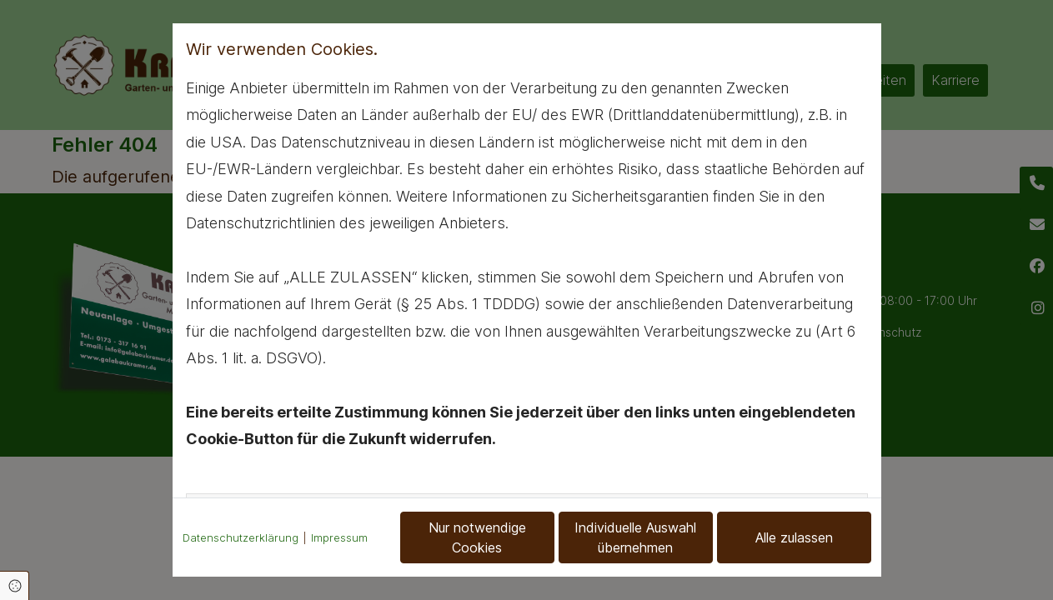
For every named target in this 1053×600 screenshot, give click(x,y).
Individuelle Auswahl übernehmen (635, 537)
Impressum (339, 537)
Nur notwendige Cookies (477, 537)
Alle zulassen (794, 537)
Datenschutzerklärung (240, 537)
